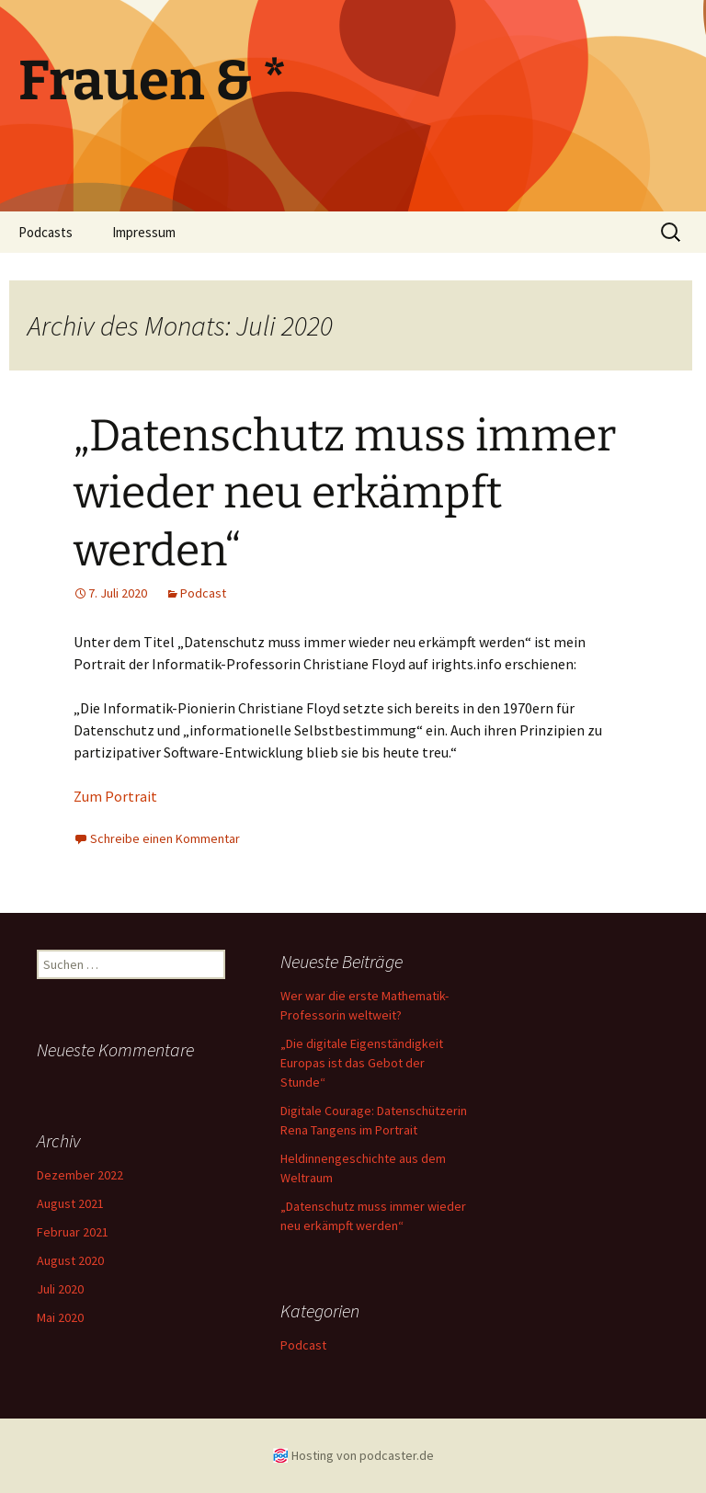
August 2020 (70, 1260)
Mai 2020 (60, 1317)
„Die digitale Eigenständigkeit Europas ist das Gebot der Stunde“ (361, 1062)
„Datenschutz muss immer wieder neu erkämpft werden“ (345, 493)
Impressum (144, 232)
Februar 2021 (72, 1232)
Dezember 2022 (80, 1175)
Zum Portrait (115, 796)
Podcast (203, 593)
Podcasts (45, 232)
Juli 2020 (60, 1289)
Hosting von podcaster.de (362, 1455)
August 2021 (70, 1203)
